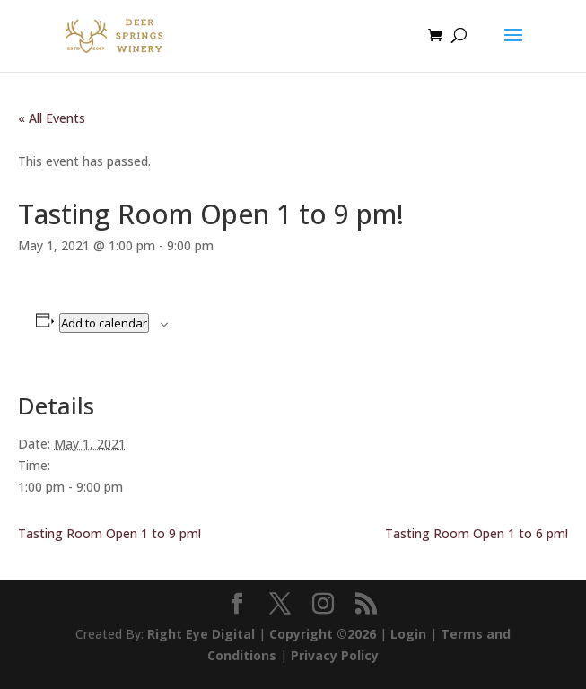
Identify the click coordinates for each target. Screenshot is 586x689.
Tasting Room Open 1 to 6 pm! (476, 533)
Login (408, 633)
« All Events (51, 117)
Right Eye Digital (201, 633)
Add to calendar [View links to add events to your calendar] (104, 323)
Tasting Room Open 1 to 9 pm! (109, 533)
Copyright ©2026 (322, 633)
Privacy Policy (335, 655)
